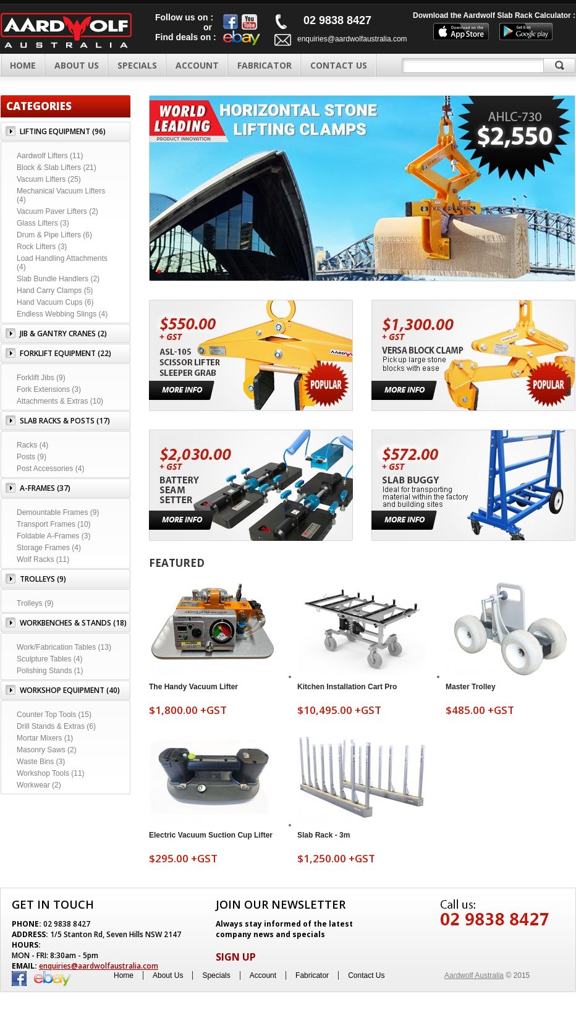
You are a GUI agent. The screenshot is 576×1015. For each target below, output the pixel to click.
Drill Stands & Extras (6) (56, 726)
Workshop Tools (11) (51, 773)
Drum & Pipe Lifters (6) (54, 235)
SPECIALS (137, 65)
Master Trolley (471, 686)
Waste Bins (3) (41, 761)
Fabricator (312, 975)
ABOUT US (76, 65)
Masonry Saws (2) (47, 749)
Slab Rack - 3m (323, 835)
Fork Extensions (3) (49, 389)
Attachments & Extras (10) (60, 401)
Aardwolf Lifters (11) (50, 155)
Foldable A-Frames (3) (53, 536)
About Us (168, 975)
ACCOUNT (197, 65)
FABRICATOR (264, 65)
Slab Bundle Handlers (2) (58, 278)
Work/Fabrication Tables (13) (64, 647)
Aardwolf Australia (474, 975)
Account (263, 975)
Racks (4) (32, 445)
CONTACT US (338, 65)
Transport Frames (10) (54, 524)
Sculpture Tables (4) (50, 659)
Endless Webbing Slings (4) (62, 314)
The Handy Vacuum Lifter (193, 686)
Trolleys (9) (35, 603)
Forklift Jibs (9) (41, 377)
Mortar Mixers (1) (45, 738)
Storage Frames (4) (49, 547)
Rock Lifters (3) (42, 246)
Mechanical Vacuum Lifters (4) (61, 195)
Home (23, 65)
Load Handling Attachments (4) (62, 262)
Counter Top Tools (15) (54, 714)
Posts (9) (31, 456)
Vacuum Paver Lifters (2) (57, 211)
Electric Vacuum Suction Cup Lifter (211, 835)
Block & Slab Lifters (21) (56, 167)
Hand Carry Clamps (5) (55, 290)
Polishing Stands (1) (50, 670)
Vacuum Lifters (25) (49, 179)
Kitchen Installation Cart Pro (347, 686)
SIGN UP (236, 957)
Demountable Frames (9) (58, 512)
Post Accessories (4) (50, 468)
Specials (216, 975)
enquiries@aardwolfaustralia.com (352, 39)
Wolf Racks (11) (43, 559)
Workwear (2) (39, 785)
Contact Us (366, 975)
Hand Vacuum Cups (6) (55, 302)
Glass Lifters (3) (43, 223)
